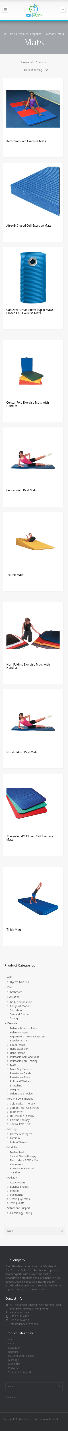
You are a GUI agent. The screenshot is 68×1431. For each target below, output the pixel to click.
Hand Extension (19, 1048)
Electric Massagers (21, 1134)
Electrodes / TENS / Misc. (25, 1160)
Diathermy (16, 1111)
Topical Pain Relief (20, 1124)
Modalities (13, 1147)
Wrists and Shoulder (22, 1093)
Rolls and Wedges (20, 1081)
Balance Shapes (19, 1032)
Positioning (16, 1194)
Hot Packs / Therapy (22, 1115)
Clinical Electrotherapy (23, 1156)
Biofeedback (17, 1152)
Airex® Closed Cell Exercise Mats (28, 225)
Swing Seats (17, 1203)
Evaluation (13, 997)
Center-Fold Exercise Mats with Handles (27, 404)
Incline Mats (14, 575)
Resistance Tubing (20, 1077)
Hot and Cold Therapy (20, 1098)
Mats (13, 1065)
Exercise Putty (18, 1040)
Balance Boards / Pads (23, 1028)
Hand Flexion (17, 1053)
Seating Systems (20, 1199)
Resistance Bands (20, 1073)
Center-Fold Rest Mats (21, 490)
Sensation (16, 1010)
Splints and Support (18, 1208)
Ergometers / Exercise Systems (28, 1036)
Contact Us (12, 1397)
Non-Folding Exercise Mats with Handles (28, 666)
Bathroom (16, 992)
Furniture (15, 1138)
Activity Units (17, 1182)
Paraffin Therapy (20, 1120)
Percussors (16, 1164)
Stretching (16, 1085)
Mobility (14, 1190)
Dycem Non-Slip (19, 982)
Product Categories (29, 34)
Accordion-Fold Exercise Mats (26, 141)
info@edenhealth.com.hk (24, 1324)
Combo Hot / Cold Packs (24, 1107)
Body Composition (21, 1002)
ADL (9, 977)
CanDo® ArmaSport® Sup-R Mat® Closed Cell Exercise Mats (29, 311)
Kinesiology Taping (21, 1213)
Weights (15, 1089)
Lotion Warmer (19, 1142)
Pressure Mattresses (22, 1168)
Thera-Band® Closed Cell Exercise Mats (29, 837)
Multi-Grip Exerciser (21, 1069)
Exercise (49, 34)
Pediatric (12, 1177)
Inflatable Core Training (24, 1061)
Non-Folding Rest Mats (22, 752)
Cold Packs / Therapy (22, 1103)
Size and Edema (19, 1014)
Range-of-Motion (20, 1006)
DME (10, 987)
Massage (12, 1129)
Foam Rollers (18, 1044)
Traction (15, 1172)
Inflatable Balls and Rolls (24, 1057)
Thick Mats (14, 930)
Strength (15, 1018)
